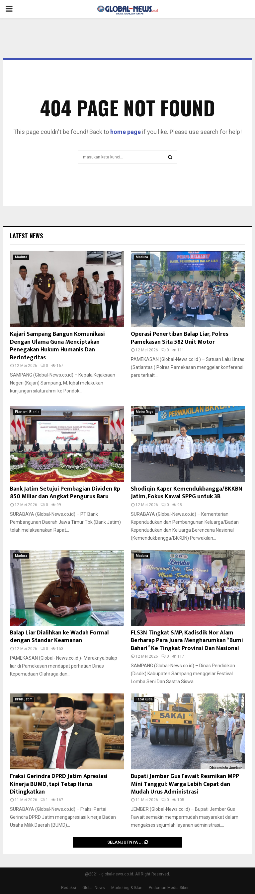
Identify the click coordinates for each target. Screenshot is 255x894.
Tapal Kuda (144, 699)
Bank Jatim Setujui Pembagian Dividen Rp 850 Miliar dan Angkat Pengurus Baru (65, 493)
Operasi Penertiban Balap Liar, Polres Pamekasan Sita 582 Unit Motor (179, 338)
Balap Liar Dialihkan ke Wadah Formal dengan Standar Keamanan (59, 636)
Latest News (26, 235)
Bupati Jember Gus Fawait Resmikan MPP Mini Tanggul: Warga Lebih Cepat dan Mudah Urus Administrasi (185, 784)
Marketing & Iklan (126, 887)
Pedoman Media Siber (169, 887)
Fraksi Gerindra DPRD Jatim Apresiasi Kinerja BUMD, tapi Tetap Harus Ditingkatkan (59, 784)
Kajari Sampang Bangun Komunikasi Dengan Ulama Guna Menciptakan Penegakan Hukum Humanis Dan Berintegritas (57, 345)
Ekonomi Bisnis (27, 412)
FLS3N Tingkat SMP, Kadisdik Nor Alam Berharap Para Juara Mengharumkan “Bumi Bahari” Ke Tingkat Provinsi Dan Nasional (187, 640)
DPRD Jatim (24, 699)
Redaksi (68, 887)
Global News (93, 887)
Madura (21, 257)
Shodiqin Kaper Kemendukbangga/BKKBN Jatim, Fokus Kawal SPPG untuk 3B (186, 493)
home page (125, 131)
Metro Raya (144, 412)
